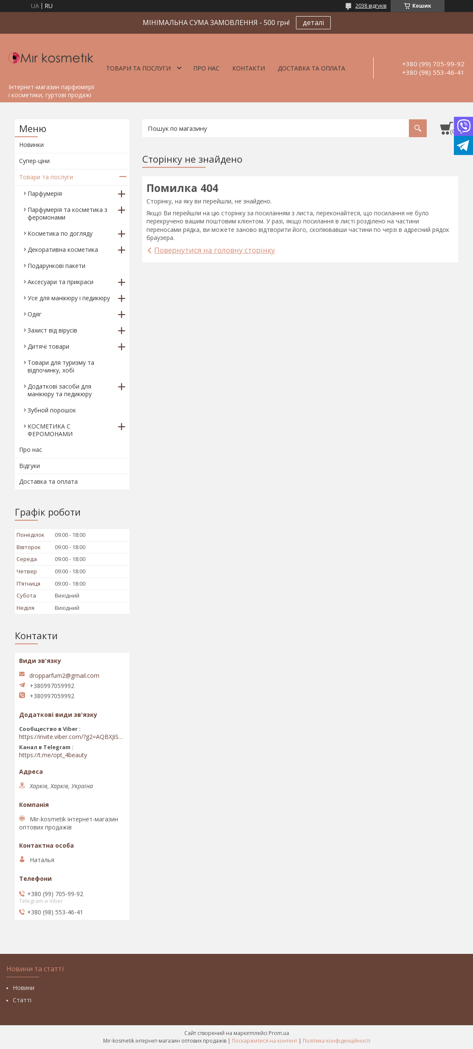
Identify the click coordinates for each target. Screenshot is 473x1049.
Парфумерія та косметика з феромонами (67, 213)
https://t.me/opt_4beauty (53, 755)
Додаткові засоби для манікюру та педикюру (60, 390)
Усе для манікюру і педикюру (69, 298)
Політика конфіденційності (336, 1040)
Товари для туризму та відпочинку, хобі (61, 366)
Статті (22, 1000)
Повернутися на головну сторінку (214, 250)
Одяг (35, 314)
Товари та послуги (138, 68)
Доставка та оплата (311, 68)
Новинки (31, 145)
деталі (313, 22)
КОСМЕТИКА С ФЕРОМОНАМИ (50, 430)
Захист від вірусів (52, 330)
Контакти (248, 68)
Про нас (206, 68)
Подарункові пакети (56, 266)
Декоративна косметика (63, 249)
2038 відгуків (370, 5)
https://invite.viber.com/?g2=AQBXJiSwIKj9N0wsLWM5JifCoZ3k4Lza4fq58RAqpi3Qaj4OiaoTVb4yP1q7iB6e (72, 737)
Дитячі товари (48, 346)
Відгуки (29, 466)
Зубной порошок (52, 410)
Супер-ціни (34, 161)
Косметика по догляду (60, 233)
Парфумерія (45, 193)
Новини (23, 988)
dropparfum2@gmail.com (64, 676)
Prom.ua (279, 1033)
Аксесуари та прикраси (60, 282)
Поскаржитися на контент (264, 1040)
